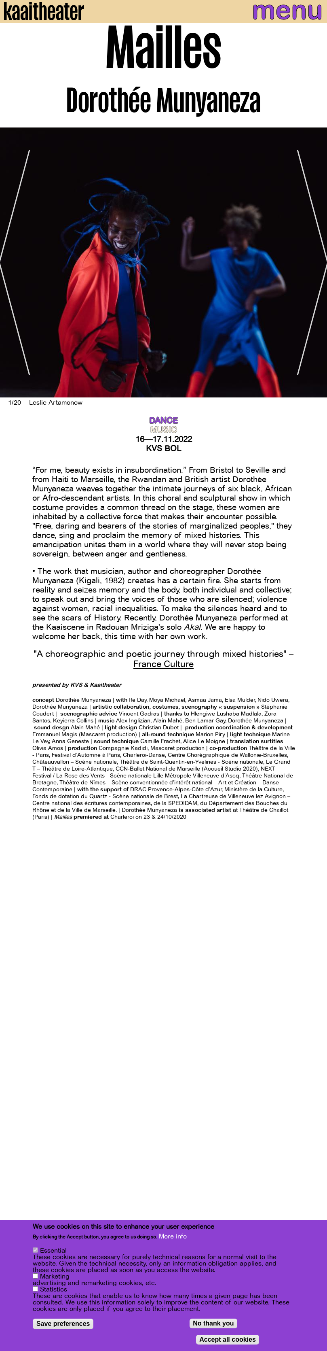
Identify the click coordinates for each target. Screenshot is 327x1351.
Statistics (53, 1289)
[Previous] (12, 262)
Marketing (55, 1276)
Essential (53, 1251)
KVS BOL (163, 449)
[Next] (315, 262)
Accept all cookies (227, 1339)
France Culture (163, 664)
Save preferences (63, 1323)
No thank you (213, 1323)
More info (173, 1236)
